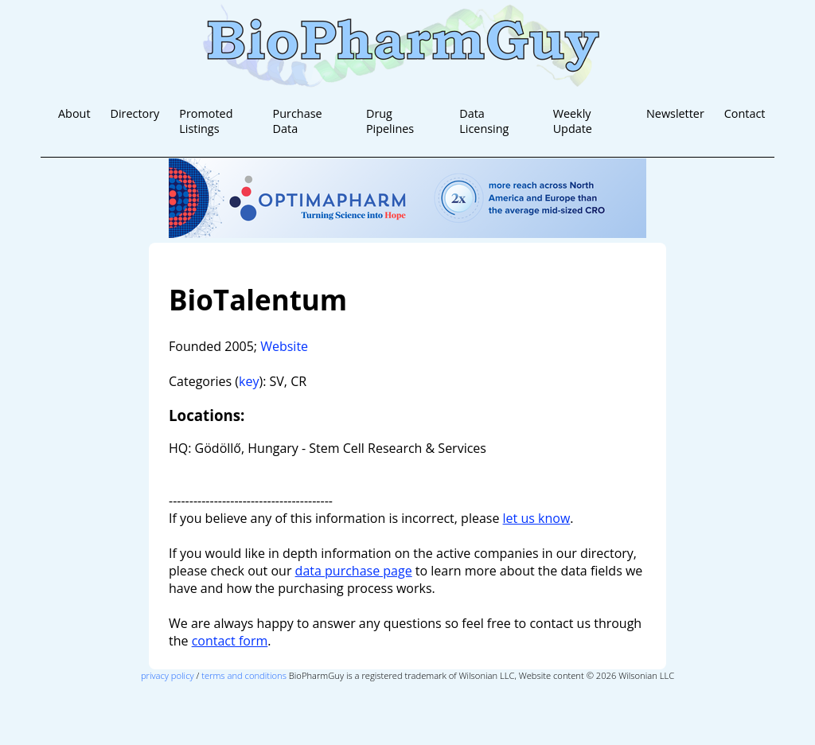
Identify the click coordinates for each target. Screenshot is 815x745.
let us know (537, 518)
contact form (230, 640)
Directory (134, 113)
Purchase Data (297, 121)
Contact (745, 113)
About (74, 113)
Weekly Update (572, 121)
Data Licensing (484, 121)
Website (284, 346)
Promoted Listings (205, 121)
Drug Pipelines (390, 121)
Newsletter (675, 113)
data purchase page (353, 570)
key (249, 381)
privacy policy (167, 675)
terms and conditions (244, 675)
